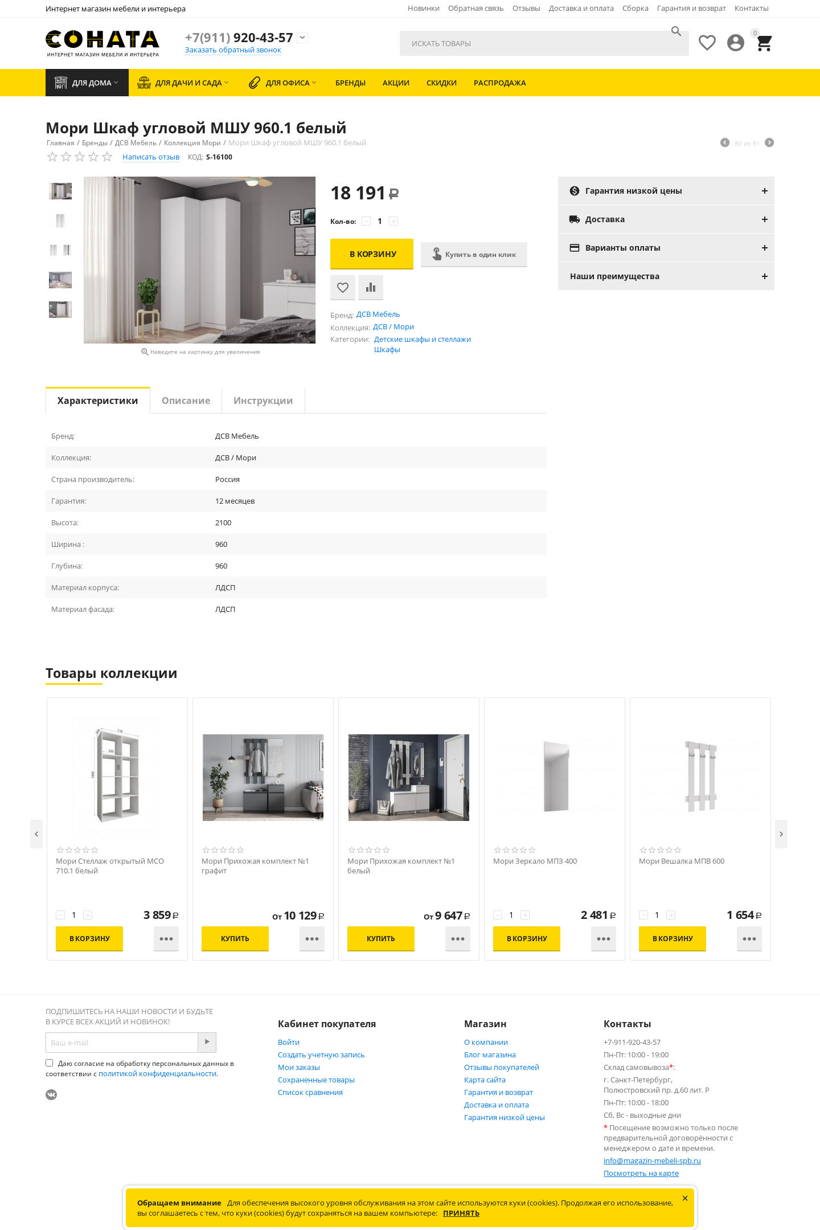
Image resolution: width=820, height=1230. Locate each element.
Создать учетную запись (321, 1054)
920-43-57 (239, 37)
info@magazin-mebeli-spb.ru (652, 1160)
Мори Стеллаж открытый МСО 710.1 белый (110, 866)
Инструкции (263, 400)
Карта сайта (485, 1079)
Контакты (752, 8)
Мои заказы (299, 1067)
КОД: (195, 157)
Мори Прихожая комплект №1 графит (255, 866)
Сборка (635, 8)
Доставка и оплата (581, 8)
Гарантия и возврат (691, 8)
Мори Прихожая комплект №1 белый (401, 866)
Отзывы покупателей (501, 1067)
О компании (486, 1042)
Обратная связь (476, 8)
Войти (289, 1042)
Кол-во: (343, 221)
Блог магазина (490, 1054)
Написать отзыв (150, 157)
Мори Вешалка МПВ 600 (681, 861)
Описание (186, 400)
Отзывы (526, 8)
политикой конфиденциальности (157, 1073)
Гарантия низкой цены (504, 1117)
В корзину (373, 253)
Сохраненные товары (316, 1079)
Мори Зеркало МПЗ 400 (535, 861)
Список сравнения (310, 1092)
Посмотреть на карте (641, 1173)
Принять (461, 1213)
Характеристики (98, 400)
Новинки (424, 8)
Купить (235, 938)
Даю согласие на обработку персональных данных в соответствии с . (140, 1068)
